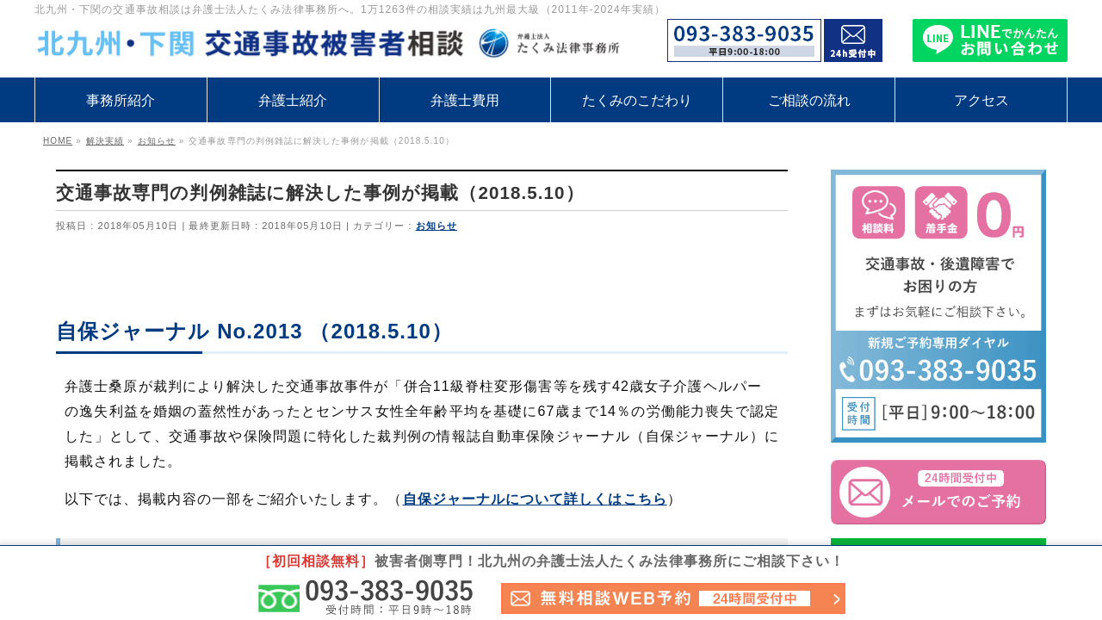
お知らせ (436, 225)
